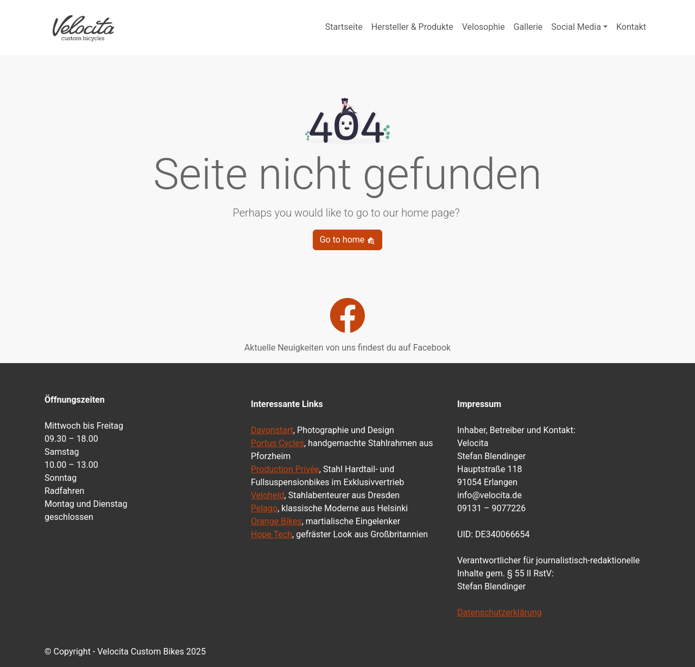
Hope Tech (271, 534)
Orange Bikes (276, 521)
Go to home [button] (348, 239)
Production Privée (285, 469)
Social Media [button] (576, 27)
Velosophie (483, 27)
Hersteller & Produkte (412, 27)
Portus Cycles (277, 443)
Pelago (264, 508)
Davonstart (272, 430)
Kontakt (631, 27)
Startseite (344, 27)
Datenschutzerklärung (499, 612)
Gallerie (528, 27)
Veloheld (268, 495)
